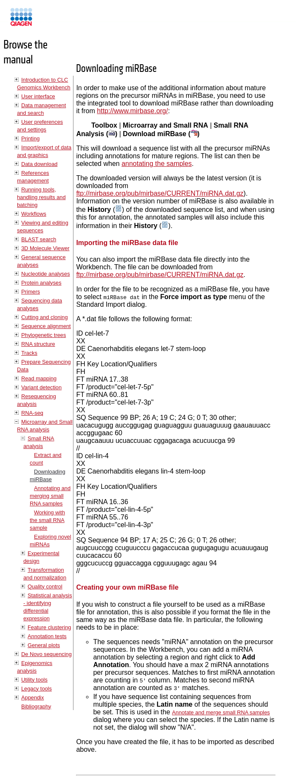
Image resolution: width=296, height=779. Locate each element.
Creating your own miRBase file (127, 587)
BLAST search (38, 239)
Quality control (45, 586)
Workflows (33, 214)
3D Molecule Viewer (45, 248)
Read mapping (38, 378)
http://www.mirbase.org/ (132, 110)
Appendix (32, 697)
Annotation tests (47, 636)
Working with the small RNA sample (47, 520)
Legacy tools (36, 688)
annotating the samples (156, 163)
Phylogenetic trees (43, 335)
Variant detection (41, 387)
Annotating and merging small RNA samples (50, 496)
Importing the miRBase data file (127, 242)
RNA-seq (32, 413)
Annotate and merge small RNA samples (221, 712)
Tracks (29, 353)
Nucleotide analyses (45, 274)
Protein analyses (41, 283)
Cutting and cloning (44, 317)
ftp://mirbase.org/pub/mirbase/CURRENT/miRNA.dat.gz (159, 193)
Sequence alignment (46, 326)
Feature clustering (49, 627)
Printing (30, 138)
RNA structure (38, 344)
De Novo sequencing (46, 654)
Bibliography (36, 706)
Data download (39, 164)
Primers (30, 291)
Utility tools (34, 679)
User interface (38, 96)
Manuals (44, 20)
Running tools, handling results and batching (41, 197)
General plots (44, 645)
